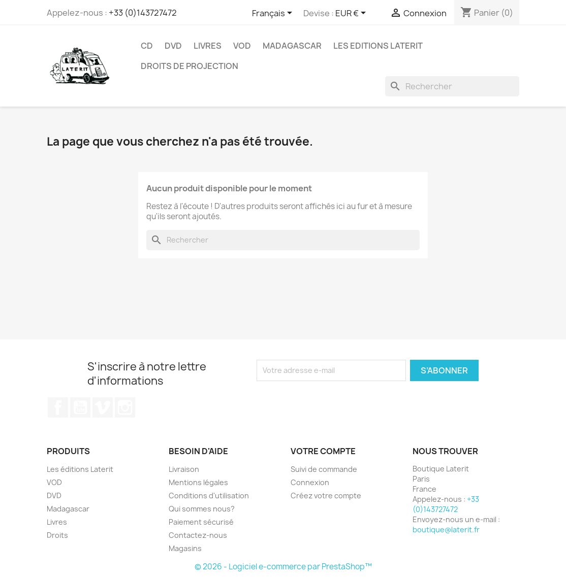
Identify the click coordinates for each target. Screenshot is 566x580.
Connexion (310, 482)
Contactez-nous (198, 535)
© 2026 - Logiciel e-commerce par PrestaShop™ (283, 566)
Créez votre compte (326, 495)
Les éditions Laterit (80, 469)
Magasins (185, 548)
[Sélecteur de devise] (352, 14)
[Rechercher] (452, 86)
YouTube (80, 407)
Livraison (184, 469)
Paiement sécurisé (201, 522)
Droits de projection (189, 66)
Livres (208, 45)
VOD (242, 45)
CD (147, 45)
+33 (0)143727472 (143, 12)
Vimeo (102, 407)
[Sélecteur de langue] (274, 14)
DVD (173, 45)
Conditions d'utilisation (209, 495)
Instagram (125, 407)
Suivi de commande (324, 469)
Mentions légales (198, 482)
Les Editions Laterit (378, 45)
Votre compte (323, 451)
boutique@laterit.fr (446, 529)
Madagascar (292, 45)
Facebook (58, 407)
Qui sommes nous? (202, 509)
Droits (57, 535)
